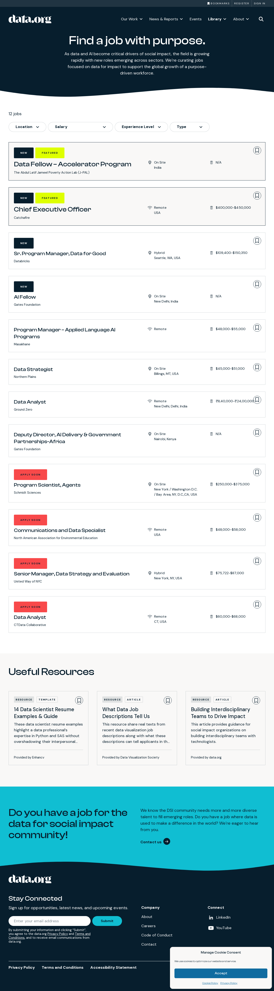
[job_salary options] (80, 127)
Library (215, 19)
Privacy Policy (228, 983)
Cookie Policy (210, 983)
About (238, 19)
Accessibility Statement (113, 967)
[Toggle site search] (261, 19)
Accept (221, 973)
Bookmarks (220, 3)
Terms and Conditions (62, 967)
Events (196, 19)
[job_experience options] (141, 127)
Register (241, 3)
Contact (148, 944)
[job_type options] (190, 127)
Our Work (129, 19)
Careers (148, 925)
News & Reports (163, 19)
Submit (107, 921)
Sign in (259, 3)
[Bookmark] (257, 150)
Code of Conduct (157, 935)
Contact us (151, 842)
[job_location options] (27, 127)
